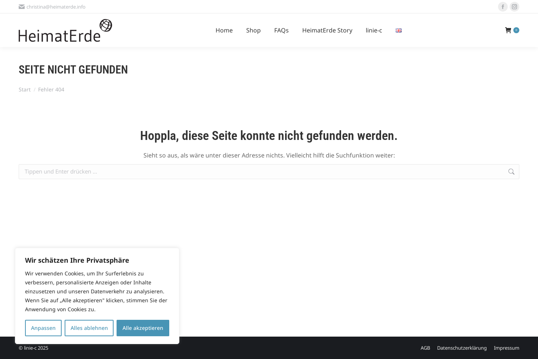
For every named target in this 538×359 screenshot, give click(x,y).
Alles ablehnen (89, 327)
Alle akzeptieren (143, 327)
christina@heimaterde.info (52, 6)
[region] (97, 296)
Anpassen (43, 327)
